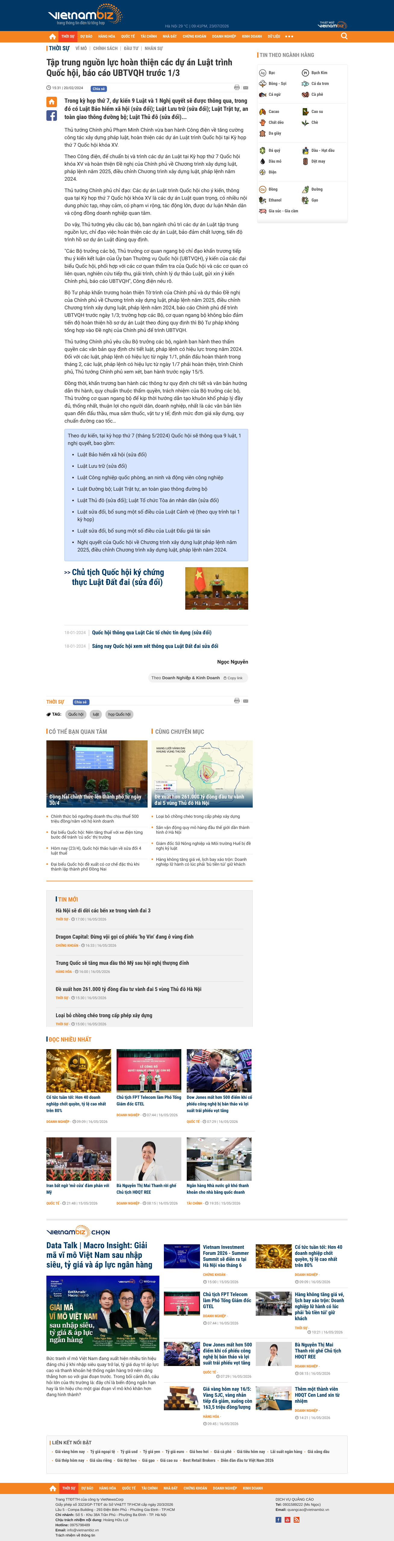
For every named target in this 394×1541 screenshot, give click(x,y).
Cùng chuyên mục (179, 731)
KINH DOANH (252, 36)
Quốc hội (75, 714)
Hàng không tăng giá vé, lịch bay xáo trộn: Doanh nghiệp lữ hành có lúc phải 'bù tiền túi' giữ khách (201, 862)
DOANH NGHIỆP (224, 36)
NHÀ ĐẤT (170, 36)
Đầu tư (131, 48)
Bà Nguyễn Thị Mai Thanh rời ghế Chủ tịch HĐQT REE (146, 1189)
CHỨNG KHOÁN (194, 36)
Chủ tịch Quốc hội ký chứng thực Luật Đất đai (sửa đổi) (118, 577)
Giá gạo (148, 1460)
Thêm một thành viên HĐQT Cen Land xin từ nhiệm (317, 1395)
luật (96, 714)
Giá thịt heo (126, 1460)
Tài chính (194, 1203)
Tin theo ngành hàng (287, 55)
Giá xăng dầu (318, 1452)
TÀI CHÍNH (149, 36)
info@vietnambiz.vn (83, 1530)
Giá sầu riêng (101, 1460)
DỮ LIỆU (274, 36)
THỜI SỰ (67, 36)
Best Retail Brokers (199, 1460)
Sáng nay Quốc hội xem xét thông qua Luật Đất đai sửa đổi (155, 646)
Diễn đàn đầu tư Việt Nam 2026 (247, 1460)
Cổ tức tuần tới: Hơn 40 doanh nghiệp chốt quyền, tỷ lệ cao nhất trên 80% (76, 1104)
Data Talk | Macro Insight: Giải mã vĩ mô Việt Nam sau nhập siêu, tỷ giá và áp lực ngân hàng (99, 1255)
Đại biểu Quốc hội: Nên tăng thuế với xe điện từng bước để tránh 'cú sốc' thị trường (97, 835)
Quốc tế (193, 1122)
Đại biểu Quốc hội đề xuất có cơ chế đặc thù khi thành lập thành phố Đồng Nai (95, 867)
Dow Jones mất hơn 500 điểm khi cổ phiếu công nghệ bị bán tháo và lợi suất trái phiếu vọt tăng (219, 1104)
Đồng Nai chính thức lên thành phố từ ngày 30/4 (95, 800)
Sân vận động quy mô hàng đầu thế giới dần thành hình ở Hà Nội (202, 830)
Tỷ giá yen (151, 1452)
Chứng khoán (67, 945)
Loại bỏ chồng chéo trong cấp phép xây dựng (198, 816)
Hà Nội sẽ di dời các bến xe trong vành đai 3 (103, 911)
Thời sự (59, 48)
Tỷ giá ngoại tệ (102, 1452)
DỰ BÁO (86, 36)
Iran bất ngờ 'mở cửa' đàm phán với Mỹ (77, 1189)
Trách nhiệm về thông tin (75, 1535)
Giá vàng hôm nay (70, 1452)
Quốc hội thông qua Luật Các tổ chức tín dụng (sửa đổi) (152, 633)
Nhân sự (154, 48)
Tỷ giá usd (129, 1452)
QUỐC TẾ (128, 36)
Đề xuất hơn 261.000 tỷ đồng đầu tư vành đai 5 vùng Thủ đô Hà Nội (199, 800)
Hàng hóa (64, 972)
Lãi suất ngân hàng (286, 1452)
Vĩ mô (81, 48)
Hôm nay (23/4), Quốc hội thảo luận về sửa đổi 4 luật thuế (96, 851)
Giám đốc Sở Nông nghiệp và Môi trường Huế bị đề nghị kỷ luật (203, 846)
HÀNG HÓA (106, 36)
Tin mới (68, 899)
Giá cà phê (222, 1452)
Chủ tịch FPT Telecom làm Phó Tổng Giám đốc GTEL (149, 1101)
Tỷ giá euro (174, 1452)
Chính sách (105, 48)
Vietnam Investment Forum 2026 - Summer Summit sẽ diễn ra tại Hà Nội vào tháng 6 (226, 1256)
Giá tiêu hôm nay (251, 1452)
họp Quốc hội (119, 714)
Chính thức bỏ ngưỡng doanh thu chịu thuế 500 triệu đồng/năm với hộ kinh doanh (95, 819)
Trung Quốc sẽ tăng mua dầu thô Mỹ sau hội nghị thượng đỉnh (122, 963)
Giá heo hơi (198, 1452)
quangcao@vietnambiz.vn (308, 1510)
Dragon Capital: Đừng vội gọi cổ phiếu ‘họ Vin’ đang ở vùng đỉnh (125, 937)
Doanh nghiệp (57, 1122)
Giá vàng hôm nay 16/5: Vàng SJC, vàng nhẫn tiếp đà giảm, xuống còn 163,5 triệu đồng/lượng (227, 1398)
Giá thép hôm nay (69, 1460)
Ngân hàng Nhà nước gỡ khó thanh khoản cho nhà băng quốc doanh (218, 1189)
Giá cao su (169, 1460)
